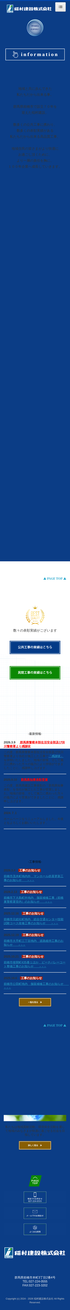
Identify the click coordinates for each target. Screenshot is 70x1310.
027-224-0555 (38, 1281)
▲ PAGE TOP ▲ (54, 578)
